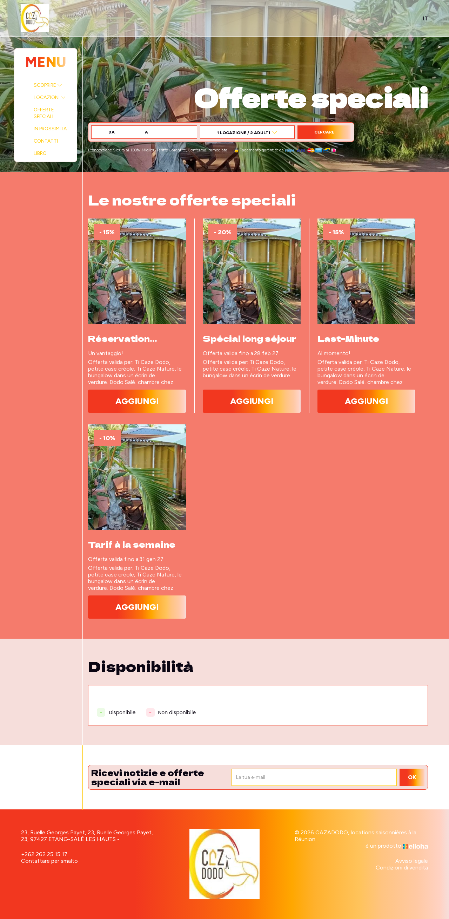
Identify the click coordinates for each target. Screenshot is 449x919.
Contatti (46, 141)
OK (412, 777)
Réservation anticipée (119, 338)
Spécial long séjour (249, 338)
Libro (40, 153)
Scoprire (48, 85)
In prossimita (50, 129)
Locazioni (50, 97)
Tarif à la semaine (131, 544)
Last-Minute (348, 338)
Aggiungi (137, 401)
